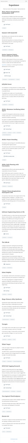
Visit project (7, 428)
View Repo (6, 290)
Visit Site (6, 233)
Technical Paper (8, 129)
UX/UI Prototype (7, 75)
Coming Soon (7, 264)
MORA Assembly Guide (9, 156)
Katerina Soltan (4, 1)
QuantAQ (4, 64)
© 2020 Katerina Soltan (14, 439)
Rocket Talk (7, 72)
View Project (7, 182)
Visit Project (7, 24)
